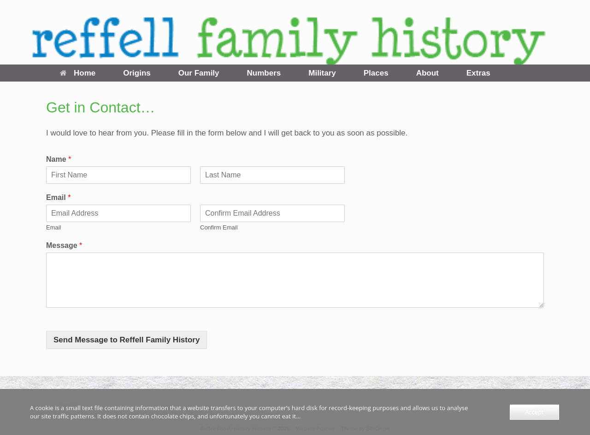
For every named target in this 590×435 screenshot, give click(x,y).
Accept (534, 412)
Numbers (264, 73)
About (427, 73)
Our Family (198, 73)
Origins (137, 73)
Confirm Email (219, 227)
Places (376, 73)
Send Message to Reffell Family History (126, 339)
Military (322, 73)
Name (58, 159)
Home (77, 73)
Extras (478, 73)
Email (58, 197)
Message (64, 245)
